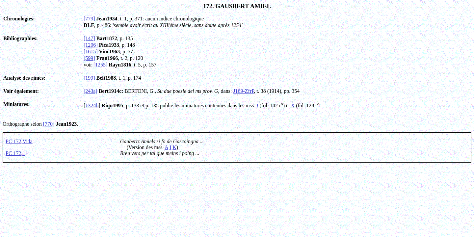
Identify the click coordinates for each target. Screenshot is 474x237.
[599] (89, 58)
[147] (89, 38)
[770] (49, 124)
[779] (89, 18)
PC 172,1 (15, 153)
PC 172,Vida (19, 141)
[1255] (100, 64)
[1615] (91, 51)
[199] (89, 78)
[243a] (90, 91)
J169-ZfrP (243, 91)
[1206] (91, 45)
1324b (91, 105)
